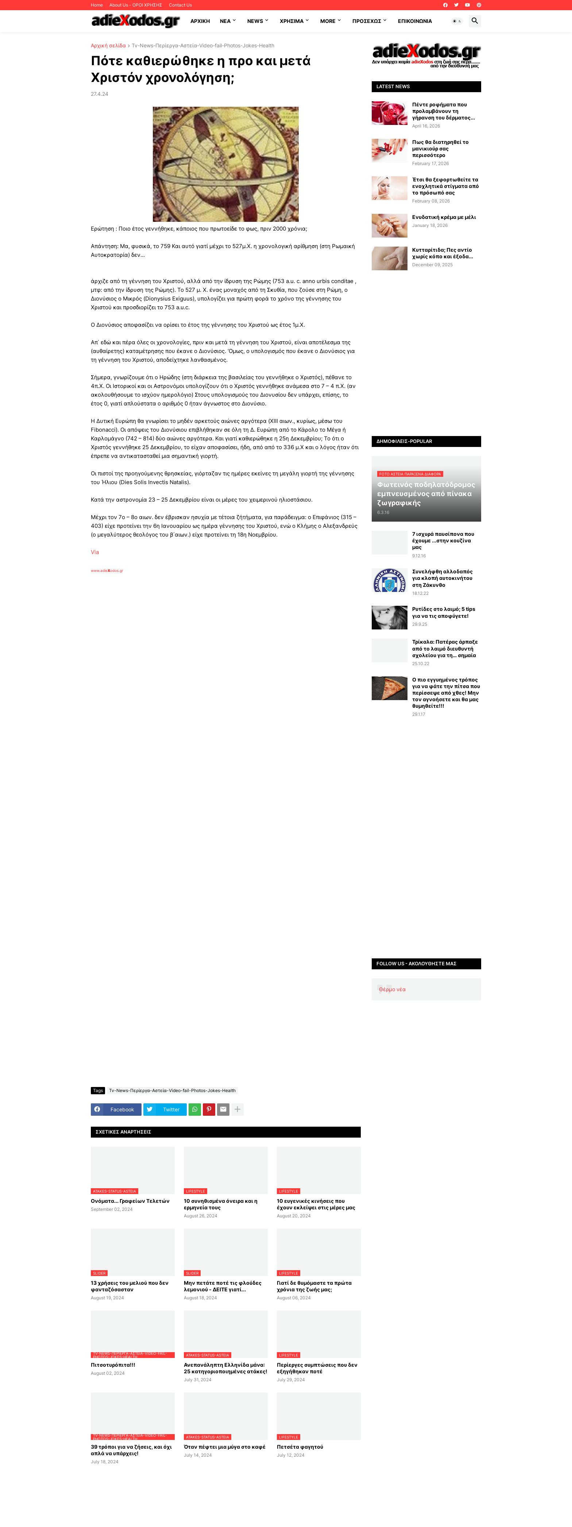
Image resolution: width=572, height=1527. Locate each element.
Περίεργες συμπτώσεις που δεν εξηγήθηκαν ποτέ (317, 1368)
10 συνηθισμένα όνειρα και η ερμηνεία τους (221, 1204)
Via (95, 552)
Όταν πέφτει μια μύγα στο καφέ (225, 1447)
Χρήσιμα (292, 21)
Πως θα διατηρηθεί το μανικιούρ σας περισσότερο (440, 148)
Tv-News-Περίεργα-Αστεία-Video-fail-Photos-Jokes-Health (203, 45)
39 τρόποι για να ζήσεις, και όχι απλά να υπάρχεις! (131, 1450)
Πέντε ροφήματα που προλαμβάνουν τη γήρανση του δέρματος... (443, 111)
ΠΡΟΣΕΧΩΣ (366, 21)
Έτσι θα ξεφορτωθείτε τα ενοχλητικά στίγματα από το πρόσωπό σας (445, 186)
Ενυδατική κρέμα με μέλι (444, 217)
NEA (225, 21)
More (328, 21)
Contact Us (180, 5)
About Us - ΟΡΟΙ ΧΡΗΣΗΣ (135, 5)
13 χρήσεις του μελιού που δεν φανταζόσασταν (130, 1286)
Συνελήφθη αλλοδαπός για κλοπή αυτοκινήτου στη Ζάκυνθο (442, 578)
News (255, 21)
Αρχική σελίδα (108, 45)
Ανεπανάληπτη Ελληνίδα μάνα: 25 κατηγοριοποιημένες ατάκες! (225, 1368)
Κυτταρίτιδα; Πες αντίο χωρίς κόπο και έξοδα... (442, 253)
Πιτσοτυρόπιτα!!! (113, 1365)
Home (97, 5)
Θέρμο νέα (392, 989)
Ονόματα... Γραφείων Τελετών (130, 1201)
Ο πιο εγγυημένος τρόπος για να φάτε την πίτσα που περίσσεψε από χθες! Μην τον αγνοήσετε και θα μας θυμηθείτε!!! (446, 692)
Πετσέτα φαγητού (300, 1447)
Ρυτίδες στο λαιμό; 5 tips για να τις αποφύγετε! (443, 612)
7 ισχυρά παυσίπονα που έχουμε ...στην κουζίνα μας (443, 540)
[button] (457, 21)
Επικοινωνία (415, 21)
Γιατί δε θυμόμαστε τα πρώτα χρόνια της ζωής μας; (314, 1286)
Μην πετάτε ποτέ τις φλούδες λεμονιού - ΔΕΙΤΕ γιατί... (223, 1286)
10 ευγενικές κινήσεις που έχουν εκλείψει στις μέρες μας (316, 1204)
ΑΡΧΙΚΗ (200, 21)
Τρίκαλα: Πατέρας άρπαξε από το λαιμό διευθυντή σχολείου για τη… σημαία (445, 648)
